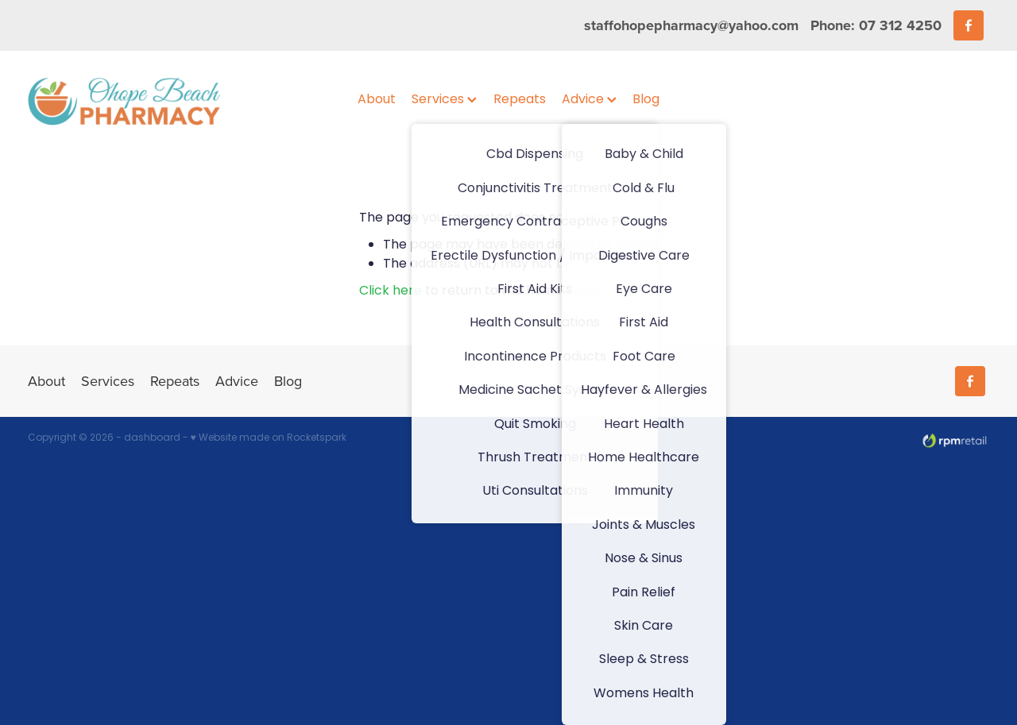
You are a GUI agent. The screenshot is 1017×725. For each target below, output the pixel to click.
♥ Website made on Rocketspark (268, 438)
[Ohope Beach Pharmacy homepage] (124, 100)
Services (444, 100)
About (377, 100)
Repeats (519, 100)
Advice (589, 100)
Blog (645, 100)
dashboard (152, 438)
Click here (390, 291)
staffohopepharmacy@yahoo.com (691, 25)
